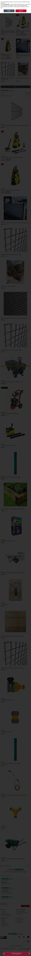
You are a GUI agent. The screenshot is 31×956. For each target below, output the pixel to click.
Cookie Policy (18, 922)
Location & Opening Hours (6, 915)
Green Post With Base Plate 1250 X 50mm (11, 763)
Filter (15, 87)
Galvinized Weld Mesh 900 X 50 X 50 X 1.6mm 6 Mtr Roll (14, 318)
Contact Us (3, 912)
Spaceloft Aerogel (4, 923)
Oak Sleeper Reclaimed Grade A (23, 78)
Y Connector (4, 827)
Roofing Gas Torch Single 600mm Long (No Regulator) (14, 795)
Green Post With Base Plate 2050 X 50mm (11, 477)
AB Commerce (28, 949)
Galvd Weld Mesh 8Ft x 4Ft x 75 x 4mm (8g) (11, 350)
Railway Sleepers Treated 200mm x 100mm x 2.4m (12, 509)
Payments (3, 922)
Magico (23, 948)
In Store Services (19, 914)
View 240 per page (8, 95)
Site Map (3, 926)
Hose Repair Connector (6, 731)
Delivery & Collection (20, 911)
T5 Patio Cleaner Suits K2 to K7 (8, 445)
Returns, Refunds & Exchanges (21, 912)
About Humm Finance (5, 925)
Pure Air (3, 919)
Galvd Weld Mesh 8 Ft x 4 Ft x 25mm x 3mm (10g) (12, 668)
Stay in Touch (4, 904)
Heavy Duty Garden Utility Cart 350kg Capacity (12, 381)
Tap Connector (4, 604)
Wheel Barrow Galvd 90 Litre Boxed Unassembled (12, 572)
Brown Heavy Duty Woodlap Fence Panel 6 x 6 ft (12, 636)
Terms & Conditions (20, 919)
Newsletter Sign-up (5, 914)
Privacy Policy (18, 921)
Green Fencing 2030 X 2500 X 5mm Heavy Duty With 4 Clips (8, 31)
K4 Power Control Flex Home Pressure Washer (23, 31)
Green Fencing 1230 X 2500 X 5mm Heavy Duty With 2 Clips (23, 55)
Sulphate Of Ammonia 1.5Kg (7, 540)
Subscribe (25, 905)
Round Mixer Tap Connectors (8, 699)
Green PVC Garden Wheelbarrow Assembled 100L (12, 858)
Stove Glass (3, 921)
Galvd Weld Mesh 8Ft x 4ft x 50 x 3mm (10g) (7, 78)
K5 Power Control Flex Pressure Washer (6, 55)
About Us (3, 911)
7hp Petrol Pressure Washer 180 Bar (9, 413)
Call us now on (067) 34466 (15, 946)
